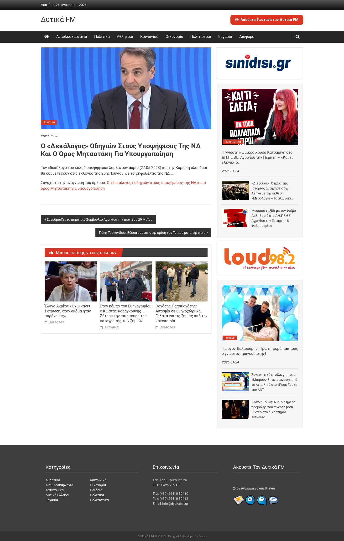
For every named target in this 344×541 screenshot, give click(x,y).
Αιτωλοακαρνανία (71, 36)
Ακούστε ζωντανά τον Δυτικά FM (266, 19)
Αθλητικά (125, 36)
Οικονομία (174, 36)
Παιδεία (96, 490)
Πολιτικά (102, 36)
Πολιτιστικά (200, 36)
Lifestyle (230, 338)
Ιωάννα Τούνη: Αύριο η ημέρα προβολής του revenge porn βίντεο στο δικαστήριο (273, 407)
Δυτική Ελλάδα (57, 495)
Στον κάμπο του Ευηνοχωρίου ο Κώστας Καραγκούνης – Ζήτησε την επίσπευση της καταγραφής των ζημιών (125, 313)
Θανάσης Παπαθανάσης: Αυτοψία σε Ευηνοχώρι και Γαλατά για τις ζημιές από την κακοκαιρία (182, 313)
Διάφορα (246, 36)
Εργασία (225, 36)
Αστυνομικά (55, 490)
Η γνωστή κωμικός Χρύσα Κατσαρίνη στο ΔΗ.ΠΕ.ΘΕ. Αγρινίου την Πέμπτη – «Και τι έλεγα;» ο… (257, 157)
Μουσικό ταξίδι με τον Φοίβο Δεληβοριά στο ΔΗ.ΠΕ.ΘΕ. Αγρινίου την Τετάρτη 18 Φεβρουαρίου (273, 218)
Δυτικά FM (58, 19)
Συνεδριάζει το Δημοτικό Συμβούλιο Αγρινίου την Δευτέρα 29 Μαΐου (99, 219)
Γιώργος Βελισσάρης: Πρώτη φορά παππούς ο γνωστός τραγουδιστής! (260, 351)
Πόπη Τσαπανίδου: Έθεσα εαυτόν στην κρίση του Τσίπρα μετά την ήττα (152, 233)
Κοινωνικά (149, 36)
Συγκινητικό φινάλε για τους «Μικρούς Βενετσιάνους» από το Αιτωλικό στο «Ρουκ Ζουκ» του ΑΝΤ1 (274, 382)
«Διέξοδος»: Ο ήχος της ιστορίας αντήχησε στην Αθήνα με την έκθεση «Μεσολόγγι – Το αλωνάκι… (272, 190)
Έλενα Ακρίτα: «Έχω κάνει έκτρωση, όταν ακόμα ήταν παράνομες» (68, 311)
